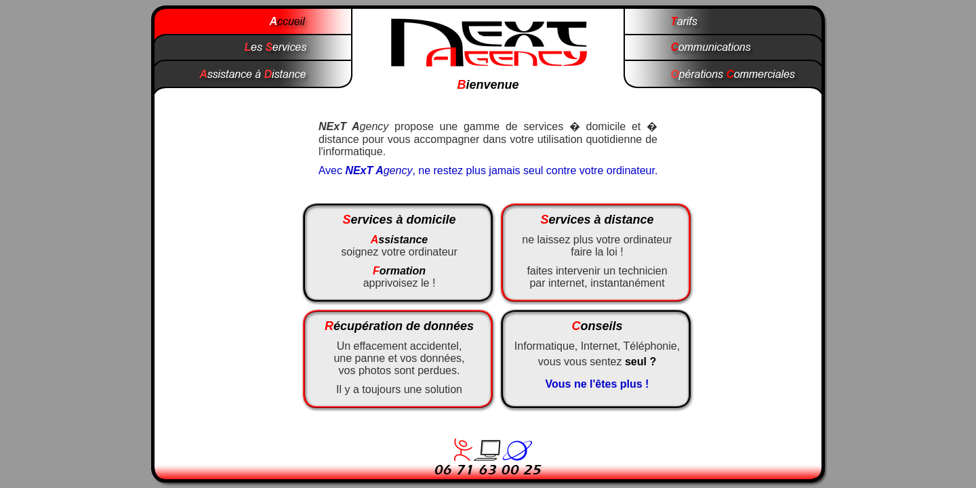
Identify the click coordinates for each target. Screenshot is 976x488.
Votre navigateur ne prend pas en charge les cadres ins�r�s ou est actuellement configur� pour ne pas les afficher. (488, 307)
